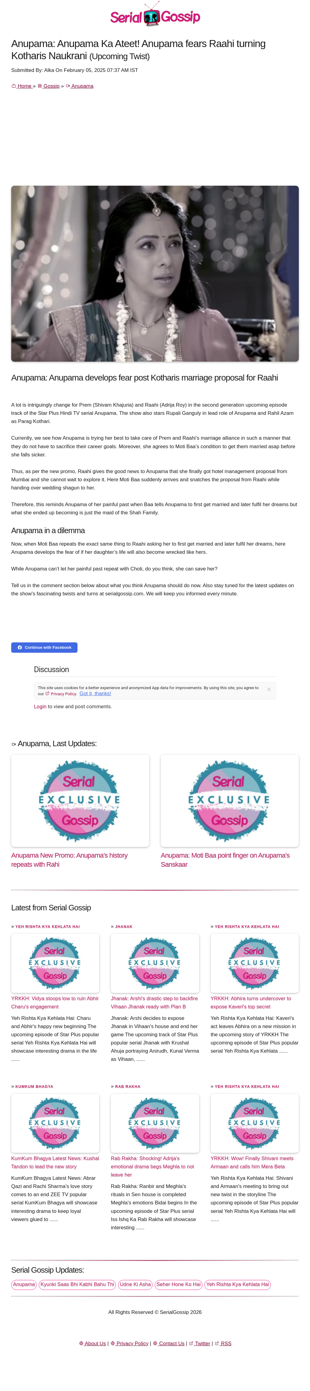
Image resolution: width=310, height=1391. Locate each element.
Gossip (48, 86)
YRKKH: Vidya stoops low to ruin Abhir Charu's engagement (55, 1003)
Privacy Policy (60, 693)
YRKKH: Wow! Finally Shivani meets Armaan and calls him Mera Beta (252, 1162)
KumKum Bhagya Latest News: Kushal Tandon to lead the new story (55, 1162)
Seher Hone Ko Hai (179, 1284)
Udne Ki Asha (135, 1284)
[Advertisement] (155, 140)
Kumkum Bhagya (34, 1087)
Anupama (79, 86)
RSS (222, 1343)
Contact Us (168, 1343)
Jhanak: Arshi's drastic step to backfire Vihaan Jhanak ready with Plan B (154, 1003)
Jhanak (124, 927)
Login (40, 706)
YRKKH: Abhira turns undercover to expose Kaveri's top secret (251, 1003)
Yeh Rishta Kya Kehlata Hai (47, 927)
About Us (92, 1343)
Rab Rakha (127, 1087)
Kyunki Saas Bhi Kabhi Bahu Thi (77, 1284)
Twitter (199, 1343)
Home (22, 86)
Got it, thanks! (95, 693)
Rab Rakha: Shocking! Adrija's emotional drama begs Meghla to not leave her (152, 1167)
